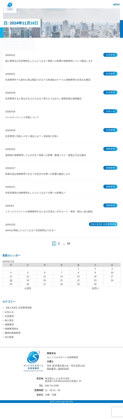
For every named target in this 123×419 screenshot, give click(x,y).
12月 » (95, 288)
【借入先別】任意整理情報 (18, 307)
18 (11, 280)
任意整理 (9, 316)
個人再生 (9, 320)
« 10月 (28, 288)
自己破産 (9, 337)
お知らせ (9, 312)
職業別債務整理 (12, 333)
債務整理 (9, 324)
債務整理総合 (11, 328)
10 (68, 243)
